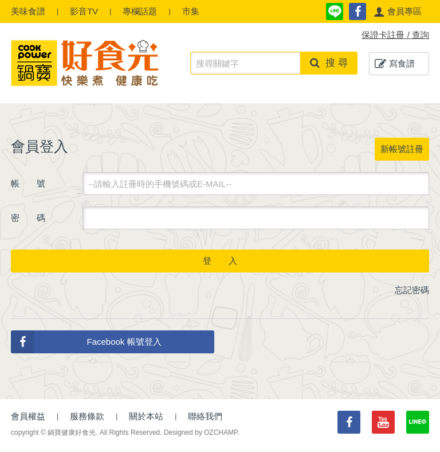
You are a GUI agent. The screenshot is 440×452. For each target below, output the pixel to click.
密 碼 (28, 218)
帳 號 (28, 183)
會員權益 (28, 416)
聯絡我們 (205, 416)
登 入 (220, 261)
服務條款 (87, 416)
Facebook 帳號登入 (86, 341)
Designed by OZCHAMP (201, 432)
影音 (84, 11)
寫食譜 (395, 63)
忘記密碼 (412, 290)
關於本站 (146, 416)
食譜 (28, 11)
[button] (397, 11)
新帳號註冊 (401, 149)
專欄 (140, 11)
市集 (190, 11)
